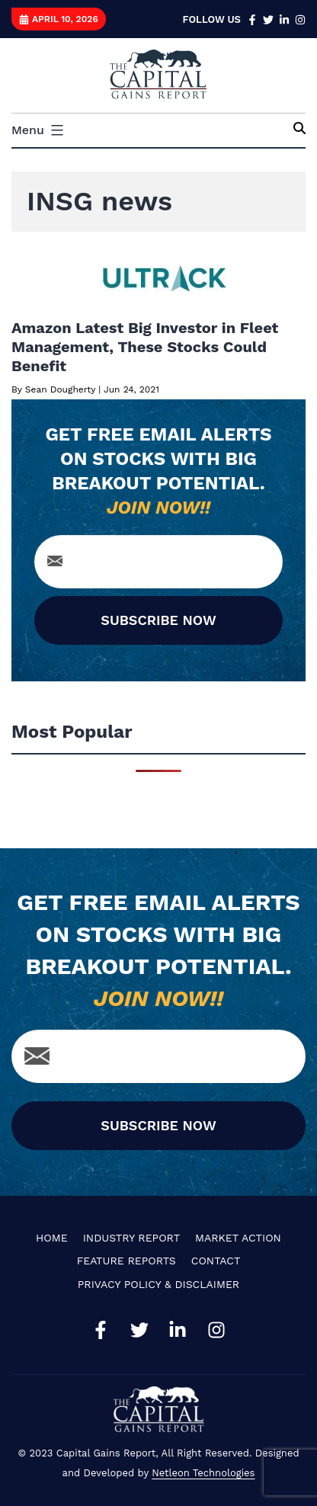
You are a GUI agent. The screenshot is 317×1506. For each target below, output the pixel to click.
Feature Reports (126, 1260)
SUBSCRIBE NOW (158, 620)
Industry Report (131, 1238)
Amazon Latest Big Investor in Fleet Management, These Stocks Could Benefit (144, 347)
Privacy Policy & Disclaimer (158, 1284)
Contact (216, 1260)
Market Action (238, 1238)
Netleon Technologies (203, 1473)
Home (52, 1238)
